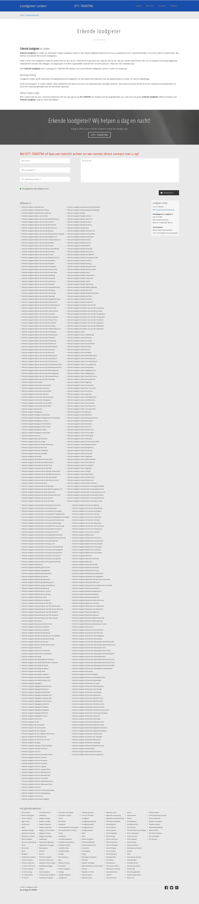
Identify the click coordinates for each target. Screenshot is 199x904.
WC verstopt (153, 839)
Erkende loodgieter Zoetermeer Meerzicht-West (87, 701)
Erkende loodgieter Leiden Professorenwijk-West (83, 441)
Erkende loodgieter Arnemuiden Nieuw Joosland (37, 397)
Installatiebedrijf (64, 851)
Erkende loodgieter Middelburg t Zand (34, 597)
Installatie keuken (64, 845)
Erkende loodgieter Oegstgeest (32, 683)
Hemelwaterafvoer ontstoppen (69, 827)
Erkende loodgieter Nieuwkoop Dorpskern (35, 627)
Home (22, 15)
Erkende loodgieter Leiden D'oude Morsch (81, 344)
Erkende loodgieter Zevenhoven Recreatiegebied (88, 636)
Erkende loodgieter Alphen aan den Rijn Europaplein (39, 266)
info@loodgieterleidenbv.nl (165, 210)
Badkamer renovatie (28, 833)
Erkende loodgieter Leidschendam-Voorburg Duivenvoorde (41, 505)
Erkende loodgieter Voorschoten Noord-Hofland (88, 526)
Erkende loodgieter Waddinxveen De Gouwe (86, 538)
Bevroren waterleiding (29, 842)
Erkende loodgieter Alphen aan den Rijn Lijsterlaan (38, 314)
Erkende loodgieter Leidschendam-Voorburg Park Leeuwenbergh (43, 526)
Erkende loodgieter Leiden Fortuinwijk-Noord (82, 361)
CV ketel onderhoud (28, 866)
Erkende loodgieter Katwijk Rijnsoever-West (81, 269)
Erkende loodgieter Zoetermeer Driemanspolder (88, 686)
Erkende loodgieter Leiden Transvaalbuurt (81, 462)
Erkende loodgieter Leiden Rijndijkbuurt (80, 447)
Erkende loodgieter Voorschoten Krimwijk (86, 520)
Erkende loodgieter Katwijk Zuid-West (79, 299)
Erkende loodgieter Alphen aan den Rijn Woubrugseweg (40, 373)
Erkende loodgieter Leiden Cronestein (79, 341)
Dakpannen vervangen (46, 845)
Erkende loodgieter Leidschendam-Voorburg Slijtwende (40, 541)
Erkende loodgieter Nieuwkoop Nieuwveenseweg (38, 639)
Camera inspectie (27, 860)
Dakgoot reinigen (45, 821)
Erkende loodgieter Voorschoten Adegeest (35, 799)
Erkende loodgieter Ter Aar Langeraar (34, 731)
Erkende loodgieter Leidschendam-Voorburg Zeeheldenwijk (41, 562)
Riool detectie (110, 827)
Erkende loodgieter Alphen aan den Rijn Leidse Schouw (40, 311)
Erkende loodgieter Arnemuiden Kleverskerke (36, 391)
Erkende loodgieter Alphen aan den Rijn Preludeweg (39, 341)
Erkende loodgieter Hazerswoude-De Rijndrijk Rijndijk (39, 477)
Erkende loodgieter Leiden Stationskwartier (81, 459)
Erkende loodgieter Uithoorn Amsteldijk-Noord (37, 754)
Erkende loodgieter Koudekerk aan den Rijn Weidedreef (85, 326)
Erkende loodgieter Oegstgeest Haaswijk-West (37, 698)
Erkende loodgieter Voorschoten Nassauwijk (86, 523)
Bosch (24, 851)
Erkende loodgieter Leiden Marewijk (79, 412)
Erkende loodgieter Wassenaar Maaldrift (85, 594)
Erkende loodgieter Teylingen (31, 742)
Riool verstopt (111, 851)
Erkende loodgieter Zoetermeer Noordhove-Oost (88, 704)
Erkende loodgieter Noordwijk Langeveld (35, 674)
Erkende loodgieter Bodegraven (32, 412)
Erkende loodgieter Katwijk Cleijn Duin (80, 219)
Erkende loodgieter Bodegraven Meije (34, 430)
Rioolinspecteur (111, 854)
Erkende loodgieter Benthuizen (32, 409)
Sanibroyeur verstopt (113, 869)
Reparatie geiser (87, 875)
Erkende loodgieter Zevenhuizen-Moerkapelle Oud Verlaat (91, 650)
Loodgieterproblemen (89, 821)
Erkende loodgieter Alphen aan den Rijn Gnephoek (38, 275)
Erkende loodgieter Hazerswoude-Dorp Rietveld (37, 498)
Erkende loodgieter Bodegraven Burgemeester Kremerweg (41, 418)
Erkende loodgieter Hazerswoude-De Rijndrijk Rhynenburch (41, 474)
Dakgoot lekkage (44, 818)
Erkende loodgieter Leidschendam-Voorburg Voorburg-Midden (42, 550)
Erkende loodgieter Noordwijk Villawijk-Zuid (36, 680)
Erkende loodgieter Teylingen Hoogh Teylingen (37, 746)
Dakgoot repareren (45, 827)
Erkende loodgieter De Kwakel (31, 456)
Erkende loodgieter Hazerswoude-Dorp (34, 483)
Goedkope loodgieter (46, 878)
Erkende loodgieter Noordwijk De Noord (35, 665)
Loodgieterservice (87, 827)
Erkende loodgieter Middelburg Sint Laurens (36, 591)
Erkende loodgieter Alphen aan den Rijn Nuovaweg (38, 326)
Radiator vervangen (88, 863)
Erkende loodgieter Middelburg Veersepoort (36, 600)
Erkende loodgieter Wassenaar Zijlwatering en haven (89, 624)
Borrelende (25, 848)
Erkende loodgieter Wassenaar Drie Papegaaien (87, 576)
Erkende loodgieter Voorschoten (32, 796)
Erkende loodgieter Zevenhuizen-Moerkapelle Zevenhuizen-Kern (93, 659)
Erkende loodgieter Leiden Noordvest (79, 424)
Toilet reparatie (132, 839)
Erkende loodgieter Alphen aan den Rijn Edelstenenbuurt (40, 257)
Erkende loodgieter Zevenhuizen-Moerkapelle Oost (89, 648)
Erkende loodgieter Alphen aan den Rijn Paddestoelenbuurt (41, 329)
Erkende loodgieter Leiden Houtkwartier (80, 385)
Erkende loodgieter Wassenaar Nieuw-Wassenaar (88, 600)
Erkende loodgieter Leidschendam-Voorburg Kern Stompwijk (42, 511)
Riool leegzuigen (111, 833)
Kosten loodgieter (64, 869)
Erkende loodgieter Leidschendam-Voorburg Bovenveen (85, 489)
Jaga (60, 860)
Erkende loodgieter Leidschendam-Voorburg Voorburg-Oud (41, 556)
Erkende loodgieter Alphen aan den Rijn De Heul (37, 246)
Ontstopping (86, 851)
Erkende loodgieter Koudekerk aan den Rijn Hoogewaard (86, 314)
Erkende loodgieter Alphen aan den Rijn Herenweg (38, 290)
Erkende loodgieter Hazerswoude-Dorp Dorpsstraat (38, 492)
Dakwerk (42, 851)
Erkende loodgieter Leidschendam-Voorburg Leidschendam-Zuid (43, 520)
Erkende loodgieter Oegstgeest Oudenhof (35, 704)
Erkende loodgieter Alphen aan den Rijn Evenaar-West (39, 272)
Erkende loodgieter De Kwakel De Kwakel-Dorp (37, 459)
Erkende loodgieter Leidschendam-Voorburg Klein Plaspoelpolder (43, 514)
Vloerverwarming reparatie (157, 815)
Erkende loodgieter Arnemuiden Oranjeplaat (36, 400)
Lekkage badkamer (65, 875)
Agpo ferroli (25, 821)
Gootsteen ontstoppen (66, 812)
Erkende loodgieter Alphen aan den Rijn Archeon (38, 222)
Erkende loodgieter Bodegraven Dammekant (36, 424)
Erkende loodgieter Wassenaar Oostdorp (85, 603)
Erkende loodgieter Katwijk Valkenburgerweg (82, 287)
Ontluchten (85, 848)
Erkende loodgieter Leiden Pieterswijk (79, 439)
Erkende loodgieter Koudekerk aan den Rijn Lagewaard (85, 323)
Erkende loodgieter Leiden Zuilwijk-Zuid (80, 480)
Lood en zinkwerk (87, 815)
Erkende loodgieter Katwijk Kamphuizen (80, 237)
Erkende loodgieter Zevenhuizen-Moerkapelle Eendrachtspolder (93, 642)
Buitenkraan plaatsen (29, 857)
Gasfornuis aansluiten (46, 860)
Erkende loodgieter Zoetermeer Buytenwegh (86, 680)
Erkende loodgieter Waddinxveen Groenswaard (87, 541)
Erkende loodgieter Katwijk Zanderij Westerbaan (83, 293)
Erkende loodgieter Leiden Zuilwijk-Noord (81, 477)
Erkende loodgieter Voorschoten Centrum (86, 514)
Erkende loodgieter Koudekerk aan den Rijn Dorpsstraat (85, 308)
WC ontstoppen (154, 836)
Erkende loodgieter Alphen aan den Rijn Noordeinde (39, 323)
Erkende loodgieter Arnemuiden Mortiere (35, 394)
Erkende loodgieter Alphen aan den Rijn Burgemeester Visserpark (43, 234)
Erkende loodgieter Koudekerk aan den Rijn (81, 305)
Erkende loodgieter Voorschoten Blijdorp (85, 505)
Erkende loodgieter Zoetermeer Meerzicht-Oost (87, 698)
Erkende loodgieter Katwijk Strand (78, 272)
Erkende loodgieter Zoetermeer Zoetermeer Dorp (88, 746)
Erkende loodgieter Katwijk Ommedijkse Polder (82, 257)
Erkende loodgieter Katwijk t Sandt (78, 281)
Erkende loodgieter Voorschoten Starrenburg (87, 529)
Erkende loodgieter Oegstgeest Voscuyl (34, 716)
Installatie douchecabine (66, 842)
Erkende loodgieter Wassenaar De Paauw (85, 570)
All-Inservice (26, 824)
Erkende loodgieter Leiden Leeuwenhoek (80, 403)
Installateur (62, 836)
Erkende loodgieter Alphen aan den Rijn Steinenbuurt (39, 358)
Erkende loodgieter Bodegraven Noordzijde (36, 433)
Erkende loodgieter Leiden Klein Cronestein (81, 388)
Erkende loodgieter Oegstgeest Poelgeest (35, 707)
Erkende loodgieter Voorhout (31, 787)
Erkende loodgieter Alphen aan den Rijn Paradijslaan (39, 332)
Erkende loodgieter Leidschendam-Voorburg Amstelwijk (85, 486)
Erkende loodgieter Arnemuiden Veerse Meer (36, 406)
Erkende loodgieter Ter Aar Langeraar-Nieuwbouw (38, 734)
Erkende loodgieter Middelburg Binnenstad (36, 567)
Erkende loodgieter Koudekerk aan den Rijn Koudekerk (85, 320)
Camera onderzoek (28, 863)
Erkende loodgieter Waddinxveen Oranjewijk (87, 547)
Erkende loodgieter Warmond (82, 556)
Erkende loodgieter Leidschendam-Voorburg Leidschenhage (41, 523)
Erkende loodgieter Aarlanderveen (33, 207)
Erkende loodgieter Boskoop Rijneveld (34, 447)
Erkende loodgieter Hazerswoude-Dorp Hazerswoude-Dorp (41, 495)
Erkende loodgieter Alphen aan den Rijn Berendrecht (39, 225)
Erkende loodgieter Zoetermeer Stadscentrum (87, 734)
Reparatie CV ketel (88, 872)
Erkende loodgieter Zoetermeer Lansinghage (86, 692)
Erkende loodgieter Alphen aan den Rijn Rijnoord (38, 352)
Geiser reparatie (44, 872)
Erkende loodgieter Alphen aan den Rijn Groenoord (38, 281)
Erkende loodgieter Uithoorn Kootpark (34, 763)
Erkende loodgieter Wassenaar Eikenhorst (86, 582)
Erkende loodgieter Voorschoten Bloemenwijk (87, 508)
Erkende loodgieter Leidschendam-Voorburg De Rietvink (85, 498)
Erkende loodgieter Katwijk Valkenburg (80, 284)
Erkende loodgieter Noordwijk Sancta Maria (36, 677)
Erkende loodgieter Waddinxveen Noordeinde (87, 544)
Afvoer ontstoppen (28, 815)
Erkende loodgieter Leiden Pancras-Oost (80, 430)
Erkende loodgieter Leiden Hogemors (79, 382)
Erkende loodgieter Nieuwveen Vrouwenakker (37, 654)
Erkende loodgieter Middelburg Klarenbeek (36, 579)
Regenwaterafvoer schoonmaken (92, 866)
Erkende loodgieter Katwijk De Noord (79, 225)
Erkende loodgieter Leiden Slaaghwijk (79, 456)
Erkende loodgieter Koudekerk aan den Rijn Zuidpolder (85, 329)
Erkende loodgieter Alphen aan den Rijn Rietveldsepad (39, 346)
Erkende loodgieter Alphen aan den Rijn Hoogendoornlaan (41, 299)
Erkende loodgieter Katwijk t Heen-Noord (80, 275)
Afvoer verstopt (27, 818)
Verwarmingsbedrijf (133, 872)
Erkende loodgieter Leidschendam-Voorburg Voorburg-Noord (42, 553)
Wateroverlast (153, 830)
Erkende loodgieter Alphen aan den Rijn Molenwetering (40, 317)
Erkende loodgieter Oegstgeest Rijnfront (35, 713)
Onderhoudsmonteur (89, 845)
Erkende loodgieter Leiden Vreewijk (79, 471)
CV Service (25, 878)
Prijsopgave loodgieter (89, 857)
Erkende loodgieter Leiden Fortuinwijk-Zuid (81, 364)
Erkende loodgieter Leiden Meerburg (79, 415)
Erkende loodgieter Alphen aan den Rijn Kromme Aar (39, 308)
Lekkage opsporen (88, 812)
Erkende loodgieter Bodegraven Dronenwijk (36, 427)
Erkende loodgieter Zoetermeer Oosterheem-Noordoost (90, 710)
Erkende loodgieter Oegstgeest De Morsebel (36, 692)
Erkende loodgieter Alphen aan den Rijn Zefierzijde (38, 379)
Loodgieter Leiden (33, 6)
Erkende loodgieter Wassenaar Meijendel (85, 597)
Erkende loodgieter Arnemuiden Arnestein (35, 388)
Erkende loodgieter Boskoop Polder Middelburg (37, 444)
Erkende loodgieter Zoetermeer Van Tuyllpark (87, 737)
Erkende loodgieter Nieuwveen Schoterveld (36, 650)
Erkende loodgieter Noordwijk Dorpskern (35, 668)
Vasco (129, 854)
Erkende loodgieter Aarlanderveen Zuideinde (36, 213)
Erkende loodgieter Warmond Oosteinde (85, 558)
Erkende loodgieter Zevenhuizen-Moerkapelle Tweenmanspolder (93, 654)
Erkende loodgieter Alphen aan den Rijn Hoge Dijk (38, 296)
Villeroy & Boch (154, 812)
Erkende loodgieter (32, 15)
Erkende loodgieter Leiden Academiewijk (80, 335)
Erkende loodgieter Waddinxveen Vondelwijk (87, 553)
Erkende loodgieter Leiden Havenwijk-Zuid (81, 379)
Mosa (83, 833)
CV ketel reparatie (27, 869)
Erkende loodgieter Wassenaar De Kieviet (85, 567)
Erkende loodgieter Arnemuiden (32, 382)
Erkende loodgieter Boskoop (31, 436)
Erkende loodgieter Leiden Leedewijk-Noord (81, 397)
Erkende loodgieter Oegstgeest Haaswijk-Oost (37, 695)
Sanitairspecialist (111, 872)
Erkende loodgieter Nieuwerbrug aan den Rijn (37, 603)
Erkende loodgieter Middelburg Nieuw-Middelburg (38, 585)
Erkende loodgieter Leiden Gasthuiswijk (80, 367)
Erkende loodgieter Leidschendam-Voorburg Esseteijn (39, 508)
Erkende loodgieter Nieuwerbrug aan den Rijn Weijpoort (40, 615)
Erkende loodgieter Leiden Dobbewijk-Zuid (81, 358)
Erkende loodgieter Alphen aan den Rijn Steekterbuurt (39, 355)
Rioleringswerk (111, 824)
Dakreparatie (43, 848)
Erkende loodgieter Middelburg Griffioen (35, 576)
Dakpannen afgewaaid (46, 842)
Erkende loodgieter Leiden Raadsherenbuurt (81, 444)
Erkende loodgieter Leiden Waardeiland (80, 474)
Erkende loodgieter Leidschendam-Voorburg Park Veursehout (42, 529)
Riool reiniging (111, 848)
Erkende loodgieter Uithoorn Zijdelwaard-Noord (37, 781)
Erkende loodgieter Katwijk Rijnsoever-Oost (81, 266)
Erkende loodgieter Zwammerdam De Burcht (86, 751)
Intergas (61, 854)
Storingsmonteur (132, 824)
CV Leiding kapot (27, 875)
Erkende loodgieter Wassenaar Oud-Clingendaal (88, 606)
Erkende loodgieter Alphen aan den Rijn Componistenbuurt (41, 240)
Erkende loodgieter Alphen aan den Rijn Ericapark (38, 263)
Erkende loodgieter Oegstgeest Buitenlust (35, 689)
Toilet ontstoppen (133, 833)
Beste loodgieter (27, 839)
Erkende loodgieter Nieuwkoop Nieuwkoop (36, 633)
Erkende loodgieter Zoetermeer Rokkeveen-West (88, 725)
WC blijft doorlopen (155, 833)
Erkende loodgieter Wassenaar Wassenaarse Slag (88, 618)
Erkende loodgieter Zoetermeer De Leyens (86, 683)
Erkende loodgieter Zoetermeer (82, 671)
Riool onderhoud (112, 839)
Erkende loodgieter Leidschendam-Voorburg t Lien (38, 544)
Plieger (84, 854)
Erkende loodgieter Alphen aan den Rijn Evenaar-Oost (39, 269)
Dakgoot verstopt (45, 833)
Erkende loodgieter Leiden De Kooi (78, 349)
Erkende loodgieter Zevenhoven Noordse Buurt (87, 630)
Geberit (41, 869)
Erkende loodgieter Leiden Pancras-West (80, 433)
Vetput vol (130, 878)
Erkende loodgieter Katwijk (76, 213)
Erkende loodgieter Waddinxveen (83, 535)
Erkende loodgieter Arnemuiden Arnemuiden (36, 385)
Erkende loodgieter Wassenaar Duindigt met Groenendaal (91, 579)
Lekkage (61, 872)
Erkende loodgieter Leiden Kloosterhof (80, 391)
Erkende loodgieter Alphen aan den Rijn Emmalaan (38, 260)
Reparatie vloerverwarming (115, 818)
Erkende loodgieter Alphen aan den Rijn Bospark (38, 231)
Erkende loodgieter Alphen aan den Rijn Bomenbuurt (39, 228)
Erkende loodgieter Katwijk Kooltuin (79, 243)
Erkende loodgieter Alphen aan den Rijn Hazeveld (38, 284)
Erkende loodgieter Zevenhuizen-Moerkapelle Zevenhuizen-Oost (93, 662)
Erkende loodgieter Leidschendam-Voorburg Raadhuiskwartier (42, 535)
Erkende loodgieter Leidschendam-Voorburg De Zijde (84, 501)
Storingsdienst (131, 821)
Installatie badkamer (65, 839)
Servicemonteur (111, 878)
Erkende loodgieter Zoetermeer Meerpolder (86, 695)
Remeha (84, 869)
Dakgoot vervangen (45, 836)
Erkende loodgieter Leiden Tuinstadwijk (80, 465)
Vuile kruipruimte (154, 818)
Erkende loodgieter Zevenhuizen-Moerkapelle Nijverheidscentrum (93, 645)
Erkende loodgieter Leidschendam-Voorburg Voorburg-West (41, 558)
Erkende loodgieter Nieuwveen (32, 648)
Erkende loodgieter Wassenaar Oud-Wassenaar (87, 609)
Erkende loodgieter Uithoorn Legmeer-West (36, 769)
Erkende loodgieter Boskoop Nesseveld (34, 439)
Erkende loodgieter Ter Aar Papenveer (34, 737)
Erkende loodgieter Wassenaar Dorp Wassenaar (87, 573)
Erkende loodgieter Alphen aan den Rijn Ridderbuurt (39, 344)
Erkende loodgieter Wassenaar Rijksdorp (85, 615)
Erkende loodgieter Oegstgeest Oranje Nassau (37, 701)
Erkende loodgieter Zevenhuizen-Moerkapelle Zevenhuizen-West (93, 665)
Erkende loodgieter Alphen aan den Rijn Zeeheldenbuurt (40, 376)
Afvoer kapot (26, 812)
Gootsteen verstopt (65, 815)
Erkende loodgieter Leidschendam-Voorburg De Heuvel (85, 495)
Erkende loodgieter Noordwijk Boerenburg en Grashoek (40, 662)
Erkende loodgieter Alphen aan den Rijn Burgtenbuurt (39, 237)
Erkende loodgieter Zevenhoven (82, 627)
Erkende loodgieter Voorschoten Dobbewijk (86, 517)
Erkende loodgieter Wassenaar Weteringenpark (87, 621)
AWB (23, 827)
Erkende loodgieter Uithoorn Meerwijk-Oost (36, 772)
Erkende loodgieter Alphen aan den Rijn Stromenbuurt (39, 361)
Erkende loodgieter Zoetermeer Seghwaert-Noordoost (89, 728)
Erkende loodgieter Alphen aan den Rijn (35, 216)
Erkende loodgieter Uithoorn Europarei (34, 760)
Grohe (61, 818)
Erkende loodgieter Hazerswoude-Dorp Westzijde (83, 210)
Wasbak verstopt (154, 824)
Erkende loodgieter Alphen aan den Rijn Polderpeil (38, 338)
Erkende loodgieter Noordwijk (31, 656)
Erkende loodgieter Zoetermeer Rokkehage (86, 719)
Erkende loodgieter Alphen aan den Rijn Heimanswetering (41, 287)
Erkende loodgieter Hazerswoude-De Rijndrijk (37, 468)
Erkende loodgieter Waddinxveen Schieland (86, 550)
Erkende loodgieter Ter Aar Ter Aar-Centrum (36, 740)
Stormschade (131, 827)
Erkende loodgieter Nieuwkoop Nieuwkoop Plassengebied (41, 636)
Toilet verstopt (131, 842)
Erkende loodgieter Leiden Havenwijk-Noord (82, 376)
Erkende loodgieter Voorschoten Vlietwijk (86, 532)
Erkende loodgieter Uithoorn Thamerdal (35, 778)
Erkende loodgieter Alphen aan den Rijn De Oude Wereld (40, 249)
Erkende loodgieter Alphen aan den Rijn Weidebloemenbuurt (42, 367)
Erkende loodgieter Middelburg (32, 564)
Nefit (83, 836)
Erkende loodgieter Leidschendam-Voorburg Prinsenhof (40, 532)
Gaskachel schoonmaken (47, 863)
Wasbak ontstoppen (155, 821)
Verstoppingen (132, 860)
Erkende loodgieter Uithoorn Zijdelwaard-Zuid (37, 784)
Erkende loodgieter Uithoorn (31, 751)
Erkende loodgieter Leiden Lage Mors (79, 394)
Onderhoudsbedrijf (88, 842)
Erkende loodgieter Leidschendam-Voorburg (81, 483)
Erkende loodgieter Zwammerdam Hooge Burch (87, 754)
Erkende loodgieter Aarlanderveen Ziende (35, 210)
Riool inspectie (111, 830)
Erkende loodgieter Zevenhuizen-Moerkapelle (87, 639)
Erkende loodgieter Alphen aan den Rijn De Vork (37, 254)
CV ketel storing (27, 872)
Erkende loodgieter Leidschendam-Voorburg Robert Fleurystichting (44, 538)
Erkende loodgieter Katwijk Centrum (79, 216)
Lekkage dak (63, 878)
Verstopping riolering (134, 857)
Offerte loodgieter (87, 839)
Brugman (25, 854)
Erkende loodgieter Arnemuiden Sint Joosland (37, 403)
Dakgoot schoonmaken (46, 830)
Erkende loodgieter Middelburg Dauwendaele (37, 573)
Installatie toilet (64, 848)
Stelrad (129, 818)
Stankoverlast (131, 815)
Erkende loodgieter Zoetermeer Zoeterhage (86, 742)
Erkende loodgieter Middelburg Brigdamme (36, 570)
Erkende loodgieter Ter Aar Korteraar (33, 728)
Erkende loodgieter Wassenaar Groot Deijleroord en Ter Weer (92, 585)
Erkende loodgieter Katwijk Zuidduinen (80, 302)
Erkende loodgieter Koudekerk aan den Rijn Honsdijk (84, 311)
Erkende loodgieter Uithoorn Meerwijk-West (36, 775)
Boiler (24, 845)
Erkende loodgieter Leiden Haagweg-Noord (81, 370)
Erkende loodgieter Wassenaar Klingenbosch (86, 591)
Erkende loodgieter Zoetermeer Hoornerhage (87, 689)
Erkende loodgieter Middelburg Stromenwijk (36, 594)
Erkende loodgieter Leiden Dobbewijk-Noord (82, 355)
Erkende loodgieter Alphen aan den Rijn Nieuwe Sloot (39, 320)
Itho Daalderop (63, 857)
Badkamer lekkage (28, 830)
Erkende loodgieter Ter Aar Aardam (33, 725)
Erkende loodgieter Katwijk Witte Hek (79, 290)
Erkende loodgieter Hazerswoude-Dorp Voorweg (37, 501)
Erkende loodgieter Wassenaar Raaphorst (85, 612)
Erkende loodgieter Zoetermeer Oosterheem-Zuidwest (90, 713)
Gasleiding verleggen (46, 866)
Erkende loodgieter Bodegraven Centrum (35, 421)
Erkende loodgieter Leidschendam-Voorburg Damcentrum (86, 492)
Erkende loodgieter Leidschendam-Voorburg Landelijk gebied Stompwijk (45, 517)
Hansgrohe (62, 824)
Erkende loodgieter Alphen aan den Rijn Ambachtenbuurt (40, 219)
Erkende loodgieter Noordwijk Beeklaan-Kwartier (38, 659)
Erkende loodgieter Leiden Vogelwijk (79, 468)
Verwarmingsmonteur (134, 875)
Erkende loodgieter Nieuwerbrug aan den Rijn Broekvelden (41, 606)
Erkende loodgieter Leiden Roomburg (79, 450)
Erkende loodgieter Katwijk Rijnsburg (79, 263)
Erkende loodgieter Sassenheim (32, 719)
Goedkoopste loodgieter (47, 875)
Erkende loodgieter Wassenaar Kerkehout (85, 588)
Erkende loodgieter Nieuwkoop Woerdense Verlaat (38, 645)
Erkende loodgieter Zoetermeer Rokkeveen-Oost (88, 722)
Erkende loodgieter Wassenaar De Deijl (85, 564)
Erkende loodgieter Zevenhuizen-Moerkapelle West (89, 656)
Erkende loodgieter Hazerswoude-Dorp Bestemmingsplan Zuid (42, 489)
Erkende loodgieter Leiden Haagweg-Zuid (80, 373)
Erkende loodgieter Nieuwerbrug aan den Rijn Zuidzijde (40, 618)
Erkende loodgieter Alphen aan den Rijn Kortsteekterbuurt (41, 305)
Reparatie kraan (87, 878)
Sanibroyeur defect (112, 866)
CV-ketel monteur (45, 812)
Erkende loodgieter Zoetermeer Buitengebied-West (88, 677)
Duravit (41, 854)
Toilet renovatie (132, 836)
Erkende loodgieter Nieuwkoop (32, 621)
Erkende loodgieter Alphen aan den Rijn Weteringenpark (40, 370)
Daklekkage (43, 839)
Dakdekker (42, 815)
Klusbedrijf (62, 866)
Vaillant (129, 851)
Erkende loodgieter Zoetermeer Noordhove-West (88, 707)
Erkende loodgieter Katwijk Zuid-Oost (79, 296)
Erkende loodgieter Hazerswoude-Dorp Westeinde (83, 207)
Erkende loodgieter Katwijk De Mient (79, 222)
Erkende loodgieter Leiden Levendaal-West (81, 409)
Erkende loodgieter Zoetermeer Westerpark (86, 740)
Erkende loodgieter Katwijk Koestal (78, 240)
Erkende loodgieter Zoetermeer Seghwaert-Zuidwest (89, 731)
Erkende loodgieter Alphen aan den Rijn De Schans (38, 252)
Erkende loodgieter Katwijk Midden (78, 246)
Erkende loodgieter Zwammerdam (83, 748)
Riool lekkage (110, 836)
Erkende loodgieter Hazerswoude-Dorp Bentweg (37, 486)
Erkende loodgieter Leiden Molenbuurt (80, 421)
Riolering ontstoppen (113, 821)
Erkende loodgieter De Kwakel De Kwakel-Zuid (37, 465)
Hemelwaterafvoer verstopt (67, 830)
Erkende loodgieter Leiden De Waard (79, 352)
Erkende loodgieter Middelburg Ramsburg (35, 588)
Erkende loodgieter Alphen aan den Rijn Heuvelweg (38, 293)
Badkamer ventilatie (28, 836)
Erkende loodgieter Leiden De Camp (79, 346)
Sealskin (109, 875)
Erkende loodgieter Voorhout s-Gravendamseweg (38, 790)
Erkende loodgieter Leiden (76, 332)
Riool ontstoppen (112, 845)
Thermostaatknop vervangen (136, 830)
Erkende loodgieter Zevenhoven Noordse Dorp (87, 633)
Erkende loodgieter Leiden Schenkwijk (79, 453)
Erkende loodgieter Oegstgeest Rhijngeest (35, 710)
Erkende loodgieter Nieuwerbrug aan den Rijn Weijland (40, 612)
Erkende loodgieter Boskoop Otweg (33, 441)
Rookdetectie (110, 863)
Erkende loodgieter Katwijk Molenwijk (79, 249)
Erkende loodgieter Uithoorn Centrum (34, 757)
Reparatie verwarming (113, 815)
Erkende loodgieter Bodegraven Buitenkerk (36, 415)
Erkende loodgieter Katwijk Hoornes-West (81, 234)
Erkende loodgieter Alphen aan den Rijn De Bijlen (38, 243)
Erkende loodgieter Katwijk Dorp (78, 228)
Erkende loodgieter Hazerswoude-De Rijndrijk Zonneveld (40, 480)
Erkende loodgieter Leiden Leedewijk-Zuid (81, 400)
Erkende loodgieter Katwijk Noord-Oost (80, 252)
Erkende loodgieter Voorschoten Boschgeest (86, 511)
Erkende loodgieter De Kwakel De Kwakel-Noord (37, 462)
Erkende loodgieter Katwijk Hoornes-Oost (81, 231)
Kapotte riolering (64, 863)
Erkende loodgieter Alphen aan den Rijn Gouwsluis (38, 278)
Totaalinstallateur (132, 845)
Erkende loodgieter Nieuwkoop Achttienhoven (37, 624)
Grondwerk (62, 821)
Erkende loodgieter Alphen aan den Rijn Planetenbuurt (40, 335)
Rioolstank (109, 860)
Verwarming (131, 869)
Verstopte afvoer (132, 863)
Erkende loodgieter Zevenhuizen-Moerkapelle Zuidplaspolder (92, 668)
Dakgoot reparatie (45, 824)
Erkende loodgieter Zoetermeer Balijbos (85, 674)
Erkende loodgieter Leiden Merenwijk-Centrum (82, 418)
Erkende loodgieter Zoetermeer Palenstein (86, 716)
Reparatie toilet (111, 812)
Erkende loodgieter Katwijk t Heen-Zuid (80, 278)
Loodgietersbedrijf (88, 824)
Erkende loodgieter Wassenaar (82, 562)
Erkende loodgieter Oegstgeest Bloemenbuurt (37, 686)
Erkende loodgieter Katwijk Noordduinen (80, 254)
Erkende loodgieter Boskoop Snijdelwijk (35, 450)
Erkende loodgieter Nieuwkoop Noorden (35, 642)
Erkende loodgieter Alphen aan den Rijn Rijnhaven (38, 349)
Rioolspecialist (111, 857)
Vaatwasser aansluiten (134, 848)
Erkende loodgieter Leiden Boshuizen (79, 338)
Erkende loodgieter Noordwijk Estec (33, 671)
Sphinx (129, 812)
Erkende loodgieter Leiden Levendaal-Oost (81, 406)
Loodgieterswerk (87, 830)
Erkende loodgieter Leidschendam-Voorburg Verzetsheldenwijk (42, 547)
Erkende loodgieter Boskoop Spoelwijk (34, 453)
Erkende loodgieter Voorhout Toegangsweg (36, 793)
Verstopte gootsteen (133, 866)
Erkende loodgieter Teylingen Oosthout (34, 748)
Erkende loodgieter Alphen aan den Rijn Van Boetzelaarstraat (42, 364)
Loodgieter (85, 818)
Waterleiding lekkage (156, 827)
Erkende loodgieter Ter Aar (30, 722)
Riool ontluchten (111, 842)
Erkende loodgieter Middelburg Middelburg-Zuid (38, 582)
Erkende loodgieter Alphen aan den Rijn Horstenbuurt (39, 302)
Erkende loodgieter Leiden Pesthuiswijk (80, 436)
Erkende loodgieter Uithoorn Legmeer (34, 766)
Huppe (61, 833)
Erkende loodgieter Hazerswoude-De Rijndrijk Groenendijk (41, 471)
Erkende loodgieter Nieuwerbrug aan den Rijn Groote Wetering (42, 609)
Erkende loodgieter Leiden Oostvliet (79, 427)
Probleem (85, 860)
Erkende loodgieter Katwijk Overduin (79, 260)
